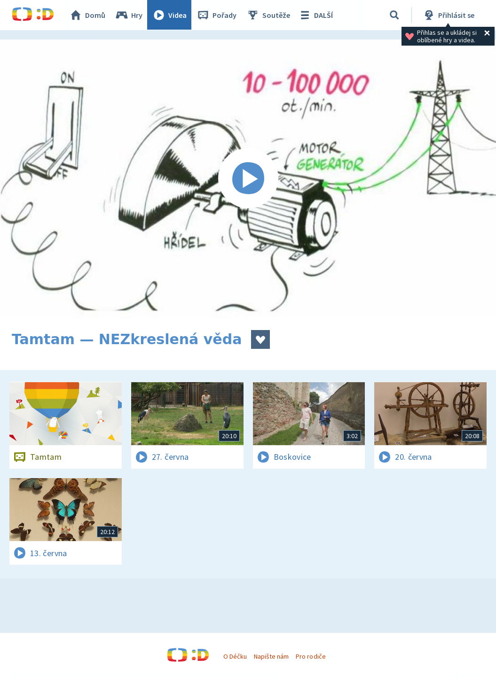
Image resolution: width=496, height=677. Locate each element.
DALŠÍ (315, 15)
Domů (87, 15)
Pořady (217, 15)
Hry (129, 15)
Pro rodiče (310, 656)
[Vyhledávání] (394, 15)
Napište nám (271, 656)
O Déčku (235, 656)
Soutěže (268, 15)
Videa (169, 15)
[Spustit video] (248, 178)
